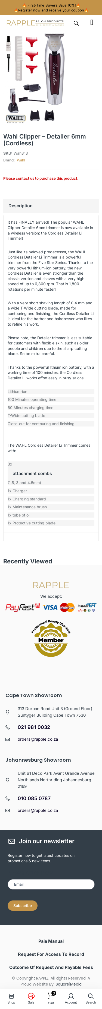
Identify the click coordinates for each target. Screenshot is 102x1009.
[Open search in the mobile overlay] (76, 23)
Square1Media (69, 984)
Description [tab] (20, 205)
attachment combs (32, 473)
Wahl (21, 160)
